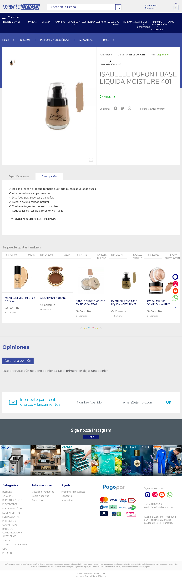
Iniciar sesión (151, 5)
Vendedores (68, 500)
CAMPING (7, 496)
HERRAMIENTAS (11, 517)
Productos (24, 40)
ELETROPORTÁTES (12, 509)
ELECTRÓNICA (9, 504)
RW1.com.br (102, 576)
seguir (91, 436)
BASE (106, 40)
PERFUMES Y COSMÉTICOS (54, 40)
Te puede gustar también (152, 109)
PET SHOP (7, 553)
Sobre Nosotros (40, 496)
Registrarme (150, 8)
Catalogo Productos (43, 492)
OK (169, 402)
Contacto (66, 496)
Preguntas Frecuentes (73, 492)
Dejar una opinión (18, 361)
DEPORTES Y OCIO (12, 500)
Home (5, 40)
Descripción (49, 176)
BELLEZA (7, 492)
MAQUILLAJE (86, 40)
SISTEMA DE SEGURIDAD (15, 545)
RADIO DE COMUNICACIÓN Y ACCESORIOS (12, 533)
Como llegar (38, 500)
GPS (4, 549)
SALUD (6, 541)
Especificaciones (19, 176)
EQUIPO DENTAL (11, 513)
